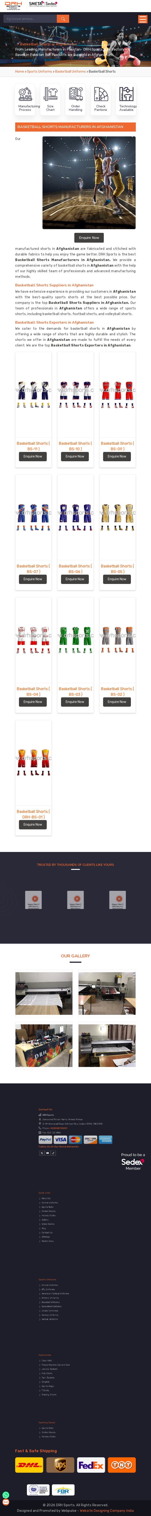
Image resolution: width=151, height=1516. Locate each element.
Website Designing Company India (107, 1511)
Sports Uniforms (40, 72)
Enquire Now (89, 238)
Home (19, 72)
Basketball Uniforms (70, 72)
